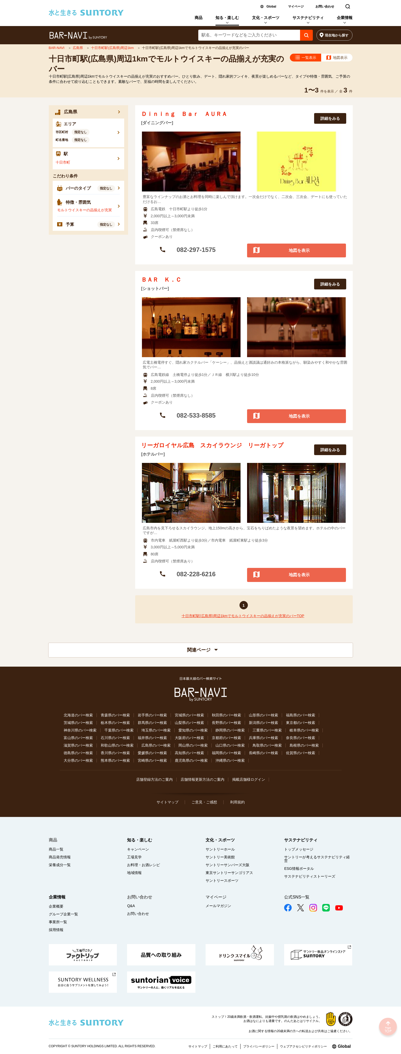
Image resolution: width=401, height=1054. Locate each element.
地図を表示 (299, 250)
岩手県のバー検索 (152, 715)
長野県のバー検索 (226, 723)
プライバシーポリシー (258, 1046)
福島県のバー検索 (300, 715)
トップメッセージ (298, 849)
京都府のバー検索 (226, 738)
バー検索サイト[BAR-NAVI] (78, 36)
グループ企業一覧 (63, 914)
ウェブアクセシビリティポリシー (303, 1046)
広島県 (78, 48)
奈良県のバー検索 (300, 738)
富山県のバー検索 (78, 738)
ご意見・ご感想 (204, 802)
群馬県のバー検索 (152, 723)
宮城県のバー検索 (189, 715)
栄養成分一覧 (60, 865)
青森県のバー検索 (115, 715)
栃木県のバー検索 (115, 723)
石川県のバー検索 (115, 738)
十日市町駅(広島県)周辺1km (113, 48)
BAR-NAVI (57, 48)
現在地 (337, 35)
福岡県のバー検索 (226, 753)
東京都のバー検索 (300, 723)
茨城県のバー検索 (78, 723)
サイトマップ (167, 802)
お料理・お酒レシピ (143, 865)
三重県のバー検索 (267, 730)
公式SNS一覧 (296, 897)
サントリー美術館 (220, 857)
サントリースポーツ (222, 880)
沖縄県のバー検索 (230, 760)
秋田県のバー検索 (226, 715)
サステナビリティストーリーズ (309, 876)
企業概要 (56, 906)
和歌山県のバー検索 (117, 745)
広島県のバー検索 (156, 745)
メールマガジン (218, 906)
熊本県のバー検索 (115, 760)
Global (271, 6)
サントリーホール (220, 849)
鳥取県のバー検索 (267, 745)
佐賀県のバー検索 (300, 753)
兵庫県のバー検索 (263, 738)
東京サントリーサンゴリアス (229, 873)
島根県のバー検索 (304, 745)
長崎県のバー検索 (263, 753)
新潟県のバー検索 (263, 723)
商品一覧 (56, 849)
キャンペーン (138, 849)
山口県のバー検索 (230, 745)
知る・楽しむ (227, 17)
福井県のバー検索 (152, 738)
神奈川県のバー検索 (80, 730)
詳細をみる (330, 118)
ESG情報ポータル (299, 868)
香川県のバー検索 (115, 753)
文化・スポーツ (265, 17)
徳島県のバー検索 (78, 753)
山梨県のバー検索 (189, 723)
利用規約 (237, 802)
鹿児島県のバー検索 (191, 760)
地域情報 (134, 873)
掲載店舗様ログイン (248, 779)
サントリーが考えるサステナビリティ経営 (317, 859)
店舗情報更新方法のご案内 (202, 779)
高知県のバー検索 (189, 753)
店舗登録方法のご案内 (154, 779)
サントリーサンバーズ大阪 (227, 865)
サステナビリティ (308, 17)
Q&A (131, 906)
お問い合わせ (324, 6)
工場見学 (134, 857)
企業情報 (344, 17)
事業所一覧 (58, 922)
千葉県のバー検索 (119, 730)
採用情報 (56, 930)
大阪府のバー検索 (189, 738)
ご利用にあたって (225, 1046)
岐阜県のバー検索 (304, 730)
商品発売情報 (60, 857)
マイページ (296, 6)
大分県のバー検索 (78, 760)
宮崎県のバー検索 (152, 760)
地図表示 (340, 57)
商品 (198, 17)
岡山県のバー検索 (193, 745)
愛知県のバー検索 (193, 730)
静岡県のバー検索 (230, 730)
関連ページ (202, 650)
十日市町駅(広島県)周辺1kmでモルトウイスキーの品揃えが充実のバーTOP (243, 616)
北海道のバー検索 (78, 715)
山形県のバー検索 (263, 715)
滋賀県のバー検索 (78, 745)
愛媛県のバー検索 (152, 753)
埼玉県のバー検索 (156, 730)
